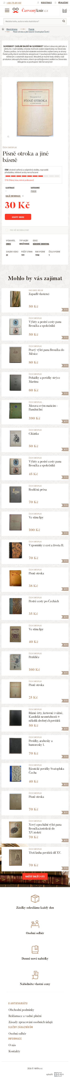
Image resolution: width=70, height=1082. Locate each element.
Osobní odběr (17, 1034)
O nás (12, 1045)
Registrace (46, 2)
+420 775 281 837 (14, 2)
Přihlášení (63, 2)
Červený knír (30, 10)
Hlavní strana (11, 29)
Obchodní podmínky (21, 1010)
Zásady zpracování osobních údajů (30, 1022)
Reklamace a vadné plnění (25, 1016)
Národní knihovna (41, 244)
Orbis (8, 244)
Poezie (31, 29)
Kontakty (14, 1051)
